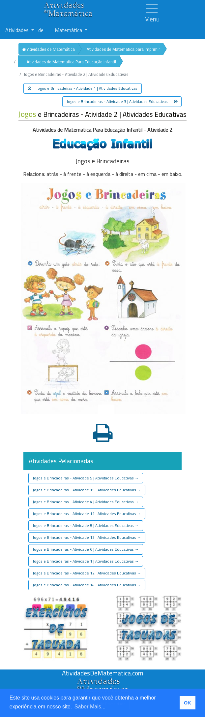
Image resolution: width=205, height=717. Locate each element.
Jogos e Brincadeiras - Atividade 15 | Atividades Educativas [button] (87, 490)
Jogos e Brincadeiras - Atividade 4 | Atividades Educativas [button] (86, 501)
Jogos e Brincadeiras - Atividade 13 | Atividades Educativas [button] (87, 537)
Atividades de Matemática (48, 49)
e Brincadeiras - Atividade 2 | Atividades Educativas (102, 114)
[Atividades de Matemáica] (102, 681)
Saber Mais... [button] (89, 706)
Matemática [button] (69, 30)
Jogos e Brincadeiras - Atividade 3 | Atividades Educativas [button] (122, 101)
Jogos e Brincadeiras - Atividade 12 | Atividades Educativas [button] (87, 573)
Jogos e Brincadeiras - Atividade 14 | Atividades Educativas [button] (87, 585)
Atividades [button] (17, 30)
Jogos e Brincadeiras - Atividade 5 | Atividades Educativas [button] (86, 478)
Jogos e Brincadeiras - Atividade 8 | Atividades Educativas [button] (86, 525)
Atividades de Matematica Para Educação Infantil (71, 62)
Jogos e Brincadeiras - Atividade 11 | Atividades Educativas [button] (87, 513)
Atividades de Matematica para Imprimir (123, 49)
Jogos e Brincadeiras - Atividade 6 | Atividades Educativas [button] (86, 549)
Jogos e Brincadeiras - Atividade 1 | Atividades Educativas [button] (82, 88)
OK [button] (187, 702)
